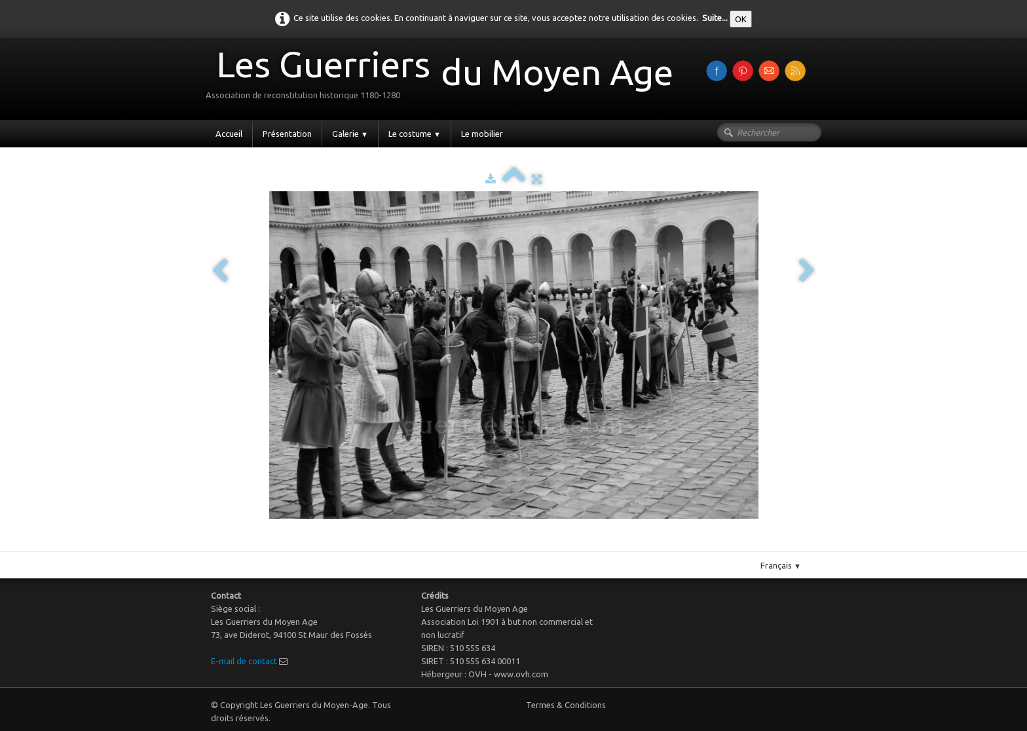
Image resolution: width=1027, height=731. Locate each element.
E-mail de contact (244, 660)
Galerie (350, 133)
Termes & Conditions (566, 704)
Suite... (715, 17)
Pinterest (527, 546)
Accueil (228, 133)
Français (780, 565)
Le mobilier (482, 133)
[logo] (444, 77)
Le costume (414, 133)
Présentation (287, 133)
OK (741, 19)
